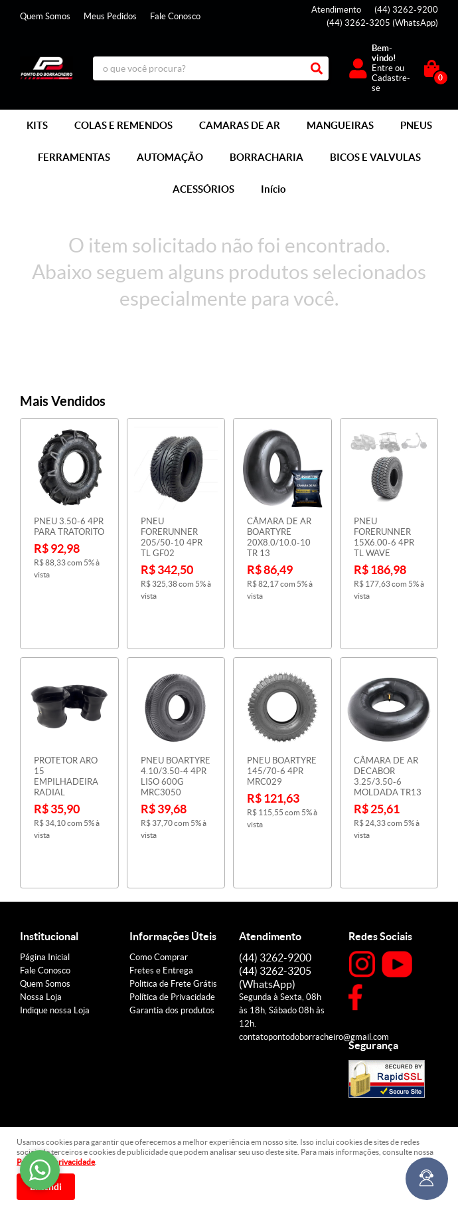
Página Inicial (45, 890)
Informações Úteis (172, 869)
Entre (382, 68)
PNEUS (416, 125)
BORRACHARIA (266, 157)
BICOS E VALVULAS (375, 157)
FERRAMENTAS (74, 157)
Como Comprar (158, 890)
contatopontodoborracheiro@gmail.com (314, 970)
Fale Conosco (175, 16)
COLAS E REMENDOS (123, 125)
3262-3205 (382, 23)
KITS (37, 125)
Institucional (49, 869)
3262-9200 (406, 10)
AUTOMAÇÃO (170, 157)
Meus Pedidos (110, 16)
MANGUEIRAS (340, 125)
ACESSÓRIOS (203, 189)
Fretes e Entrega (161, 903)
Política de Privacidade (172, 930)
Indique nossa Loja (55, 943)
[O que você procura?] (317, 68)
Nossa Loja (41, 930)
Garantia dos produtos (171, 943)
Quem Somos (45, 16)
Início (273, 189)
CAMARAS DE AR (239, 125)
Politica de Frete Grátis (173, 917)
